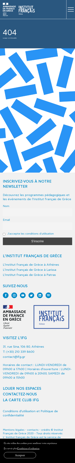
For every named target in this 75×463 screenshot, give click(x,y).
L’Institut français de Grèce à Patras (29, 275)
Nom (6, 206)
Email (6, 219)
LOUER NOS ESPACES (22, 389)
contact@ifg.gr (14, 357)
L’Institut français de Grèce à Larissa (29, 270)
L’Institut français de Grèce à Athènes (31, 264)
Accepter (20, 455)
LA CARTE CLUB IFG (21, 400)
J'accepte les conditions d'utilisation (28, 233)
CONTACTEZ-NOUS (20, 394)
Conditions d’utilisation (28, 448)
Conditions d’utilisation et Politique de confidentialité (30, 413)
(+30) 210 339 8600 (20, 351)
